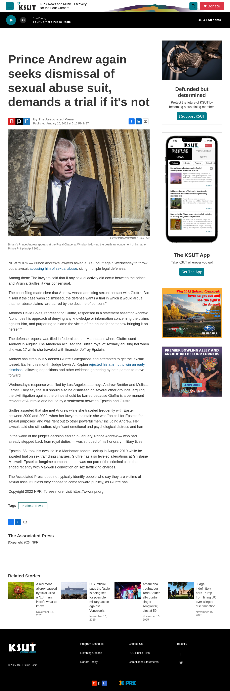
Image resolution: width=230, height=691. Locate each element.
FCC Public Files (139, 652)
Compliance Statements (144, 662)
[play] (11, 20)
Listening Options (91, 652)
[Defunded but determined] (192, 60)
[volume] (23, 20)
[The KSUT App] (192, 189)
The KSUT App (192, 255)
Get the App (191, 271)
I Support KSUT (192, 116)
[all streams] (209, 20)
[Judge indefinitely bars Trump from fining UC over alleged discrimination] (181, 590)
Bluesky (182, 643)
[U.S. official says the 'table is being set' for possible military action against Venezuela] (74, 590)
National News (32, 505)
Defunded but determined (191, 92)
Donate (214, 6)
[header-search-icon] (193, 6)
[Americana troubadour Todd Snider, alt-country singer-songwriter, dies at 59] (127, 590)
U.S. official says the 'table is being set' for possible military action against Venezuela (99, 597)
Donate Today (89, 662)
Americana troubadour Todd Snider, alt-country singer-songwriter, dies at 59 (151, 597)
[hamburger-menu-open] (10, 6)
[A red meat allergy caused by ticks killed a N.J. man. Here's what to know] (21, 590)
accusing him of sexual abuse (53, 269)
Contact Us (136, 643)
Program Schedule (92, 643)
